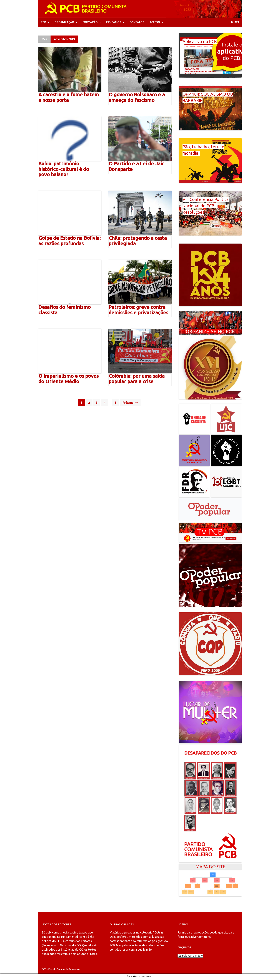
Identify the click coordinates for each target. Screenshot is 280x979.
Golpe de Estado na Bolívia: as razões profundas (69, 240)
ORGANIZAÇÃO (64, 22)
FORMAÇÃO (90, 22)
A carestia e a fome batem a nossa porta (68, 97)
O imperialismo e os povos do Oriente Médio (68, 378)
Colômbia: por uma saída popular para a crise (137, 378)
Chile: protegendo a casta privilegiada (138, 240)
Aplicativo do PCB (199, 41)
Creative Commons (198, 936)
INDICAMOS (113, 22)
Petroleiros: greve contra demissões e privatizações (138, 309)
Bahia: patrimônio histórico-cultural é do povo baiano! (63, 169)
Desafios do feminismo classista (64, 309)
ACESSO (154, 22)
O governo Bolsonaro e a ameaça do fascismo (137, 97)
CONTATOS (136, 22)
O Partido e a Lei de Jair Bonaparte (136, 166)
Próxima (130, 402)
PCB (43, 22)
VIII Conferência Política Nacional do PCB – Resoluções (205, 206)
